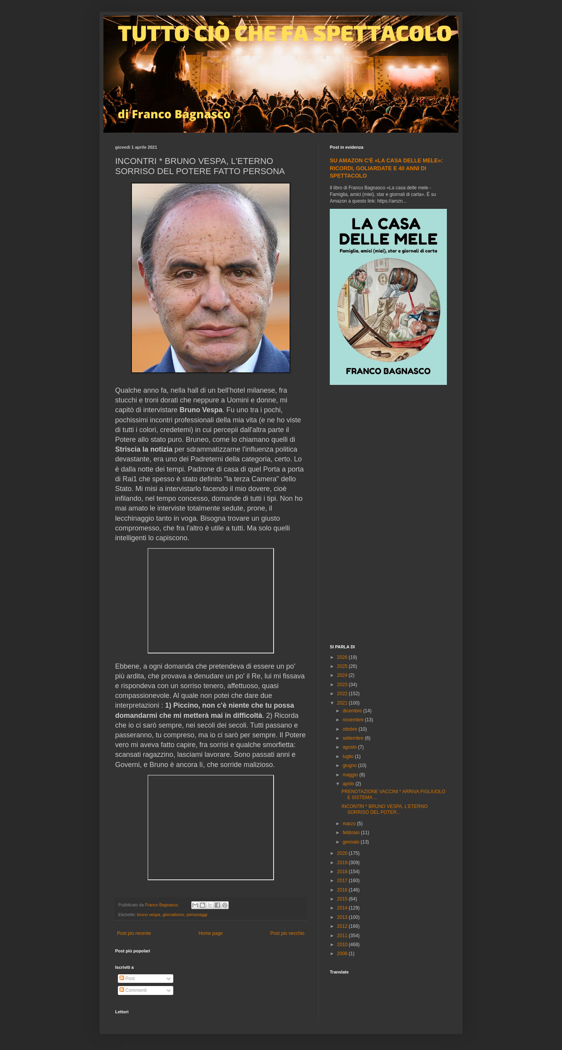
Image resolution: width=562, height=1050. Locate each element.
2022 (343, 693)
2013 (343, 917)
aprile (349, 784)
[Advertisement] (388, 516)
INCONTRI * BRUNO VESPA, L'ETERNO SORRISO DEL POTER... (384, 809)
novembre (354, 720)
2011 (343, 935)
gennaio (352, 842)
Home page (211, 933)
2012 (343, 926)
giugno (350, 765)
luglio (349, 756)
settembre (354, 738)
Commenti (133, 990)
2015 (343, 899)
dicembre (353, 711)
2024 (343, 675)
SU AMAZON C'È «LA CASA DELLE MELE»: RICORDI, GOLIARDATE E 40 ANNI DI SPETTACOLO (386, 168)
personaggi (197, 914)
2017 (343, 880)
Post (127, 978)
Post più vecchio (287, 933)
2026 (343, 657)
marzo (350, 823)
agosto (350, 747)
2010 (343, 944)
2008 (343, 953)
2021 (343, 703)
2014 (343, 908)
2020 (343, 853)
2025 (343, 666)
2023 (343, 684)
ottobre (351, 729)
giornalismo (173, 914)
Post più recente (134, 933)
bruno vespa (148, 914)
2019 (343, 862)
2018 (343, 871)
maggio (351, 775)
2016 (343, 890)
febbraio (352, 832)
